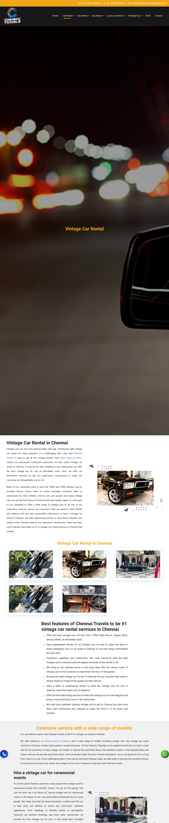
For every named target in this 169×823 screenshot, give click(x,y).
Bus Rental (97, 16)
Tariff (147, 16)
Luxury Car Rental (115, 16)
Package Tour (134, 16)
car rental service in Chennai (56, 741)
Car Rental (67, 16)
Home (55, 16)
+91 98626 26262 (114, 3)
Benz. (79, 458)
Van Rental (82, 16)
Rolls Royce (66, 458)
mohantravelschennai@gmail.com (147, 3)
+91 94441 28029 (89, 3)
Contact (158, 16)
